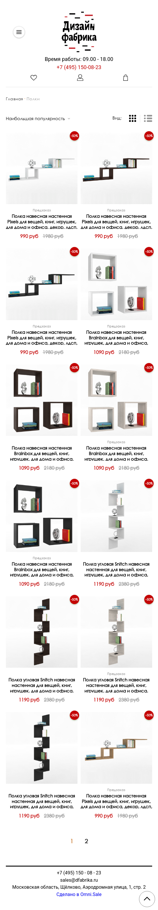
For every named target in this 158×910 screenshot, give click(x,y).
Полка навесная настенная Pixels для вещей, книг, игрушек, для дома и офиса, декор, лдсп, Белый (41, 221)
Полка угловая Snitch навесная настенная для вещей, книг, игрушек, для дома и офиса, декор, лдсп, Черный (41, 801)
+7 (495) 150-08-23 (79, 67)
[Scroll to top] (147, 899)
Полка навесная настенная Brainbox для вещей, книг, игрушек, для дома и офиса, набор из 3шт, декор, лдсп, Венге (42, 453)
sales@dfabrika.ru (79, 880)
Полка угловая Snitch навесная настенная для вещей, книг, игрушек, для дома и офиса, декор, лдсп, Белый (116, 569)
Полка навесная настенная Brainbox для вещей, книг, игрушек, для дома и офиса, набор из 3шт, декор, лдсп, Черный (42, 569)
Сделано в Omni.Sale (79, 894)
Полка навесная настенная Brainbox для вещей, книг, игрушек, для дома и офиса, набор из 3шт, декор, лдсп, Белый (116, 337)
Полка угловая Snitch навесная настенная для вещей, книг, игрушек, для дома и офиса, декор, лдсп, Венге (41, 684)
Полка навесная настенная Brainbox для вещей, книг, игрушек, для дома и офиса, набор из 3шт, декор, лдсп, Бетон (116, 453)
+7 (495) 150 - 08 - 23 (79, 873)
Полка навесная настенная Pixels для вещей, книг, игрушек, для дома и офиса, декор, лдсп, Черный (41, 337)
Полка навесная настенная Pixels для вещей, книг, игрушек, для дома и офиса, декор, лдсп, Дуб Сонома (116, 801)
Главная (14, 98)
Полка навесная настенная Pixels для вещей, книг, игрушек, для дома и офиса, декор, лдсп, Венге (116, 221)
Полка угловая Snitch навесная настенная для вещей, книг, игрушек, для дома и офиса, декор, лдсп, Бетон (116, 684)
